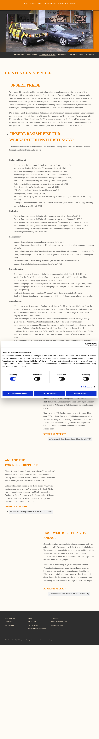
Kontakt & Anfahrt (75, 55)
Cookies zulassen (81, 393)
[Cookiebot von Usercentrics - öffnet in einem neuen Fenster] (86, 344)
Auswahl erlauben (49, 393)
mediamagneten (29, 640)
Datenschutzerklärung (46, 640)
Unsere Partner (31, 55)
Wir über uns (18, 55)
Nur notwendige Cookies (17, 393)
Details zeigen (86, 387)
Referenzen (61, 55)
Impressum (89, 55)
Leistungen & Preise (47, 55)
